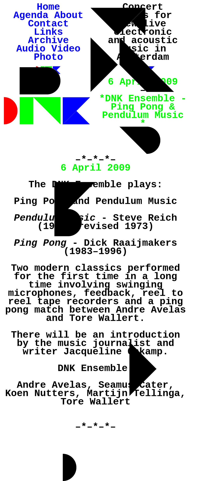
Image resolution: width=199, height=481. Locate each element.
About (68, 15)
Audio (30, 48)
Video (65, 48)
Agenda (30, 15)
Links (48, 32)
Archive (48, 40)
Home (48, 7)
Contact (48, 23)
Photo (48, 57)
